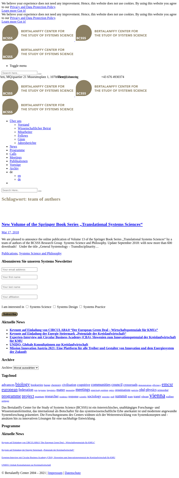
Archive (7, 367)
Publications (10, 253)
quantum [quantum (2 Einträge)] (39, 396)
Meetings (16, 157)
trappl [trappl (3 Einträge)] (137, 396)
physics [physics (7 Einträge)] (151, 390)
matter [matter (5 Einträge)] (60, 390)
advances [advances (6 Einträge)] (8, 385)
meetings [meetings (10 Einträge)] (82, 389)
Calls (13, 153)
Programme (17, 150)
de (19, 179)
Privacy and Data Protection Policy (32, 7)
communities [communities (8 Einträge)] (101, 384)
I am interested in (13, 307)
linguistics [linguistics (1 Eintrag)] (51, 390)
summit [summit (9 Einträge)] (121, 396)
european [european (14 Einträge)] (10, 389)
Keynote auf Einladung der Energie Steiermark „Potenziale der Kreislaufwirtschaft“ (68, 333)
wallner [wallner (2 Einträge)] (170, 396)
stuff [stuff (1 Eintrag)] (112, 397)
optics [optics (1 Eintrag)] (111, 390)
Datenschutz (73, 473)
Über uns (15, 121)
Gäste (21, 139)
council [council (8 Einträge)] (116, 384)
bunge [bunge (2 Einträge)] (47, 384)
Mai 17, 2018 (10, 232)
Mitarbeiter (25, 132)
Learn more (9, 10)
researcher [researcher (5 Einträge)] (52, 396)
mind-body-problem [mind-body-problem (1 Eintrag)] (99, 390)
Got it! (21, 10)
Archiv (14, 168)
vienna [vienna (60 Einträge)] (157, 395)
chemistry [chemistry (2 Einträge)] (56, 384)
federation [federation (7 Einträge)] (25, 390)
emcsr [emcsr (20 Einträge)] (167, 384)
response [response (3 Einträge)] (73, 396)
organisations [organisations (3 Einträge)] (123, 390)
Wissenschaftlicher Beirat (34, 128)
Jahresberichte (27, 143)
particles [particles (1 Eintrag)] (134, 390)
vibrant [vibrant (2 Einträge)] (145, 396)
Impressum (55, 473)
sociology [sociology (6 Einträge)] (94, 396)
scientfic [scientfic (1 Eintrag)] (83, 397)
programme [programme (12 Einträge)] (11, 396)
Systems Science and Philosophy (40, 253)
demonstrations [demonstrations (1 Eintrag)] (145, 385)
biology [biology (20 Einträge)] (22, 384)
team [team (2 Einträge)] (130, 396)
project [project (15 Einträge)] (28, 395)
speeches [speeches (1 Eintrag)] (106, 397)
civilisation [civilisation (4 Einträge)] (69, 384)
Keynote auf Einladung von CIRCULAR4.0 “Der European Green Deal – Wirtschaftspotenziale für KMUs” (84, 330)
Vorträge (15, 164)
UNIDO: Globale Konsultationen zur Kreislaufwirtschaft (49, 344)
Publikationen (19, 161)
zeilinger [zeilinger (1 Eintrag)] (5, 401)
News (13, 146)
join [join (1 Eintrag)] (36, 390)
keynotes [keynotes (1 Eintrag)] (42, 390)
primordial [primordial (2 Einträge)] (162, 390)
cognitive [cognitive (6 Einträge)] (83, 385)
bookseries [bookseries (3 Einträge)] (37, 384)
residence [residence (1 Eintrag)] (63, 397)
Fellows (23, 135)
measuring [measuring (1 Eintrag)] (70, 390)
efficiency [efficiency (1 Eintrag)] (156, 385)
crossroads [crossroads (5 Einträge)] (130, 385)
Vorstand (23, 124)
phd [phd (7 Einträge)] (142, 390)
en (19, 175)
